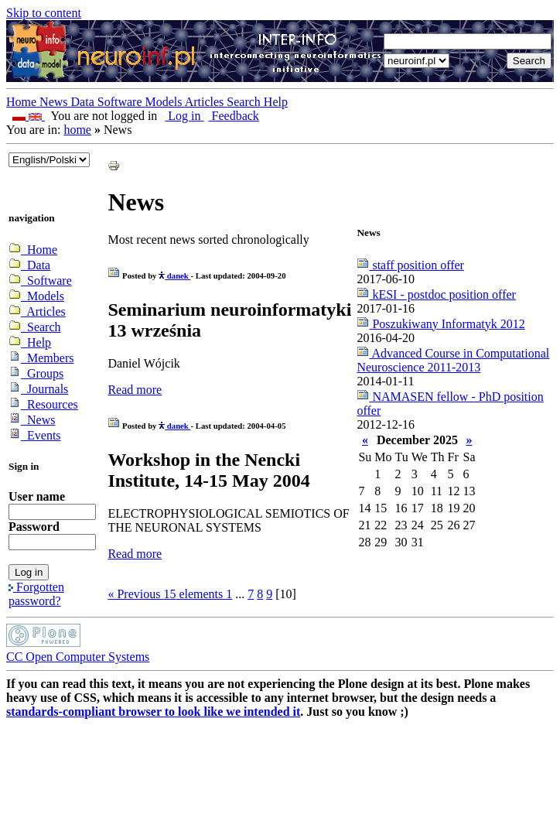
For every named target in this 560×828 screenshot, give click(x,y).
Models (165, 101)
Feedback (231, 115)
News (54, 101)
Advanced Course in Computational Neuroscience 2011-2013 (453, 360)
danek (174, 275)
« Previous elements (167, 593)
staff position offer (410, 265)
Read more (135, 389)
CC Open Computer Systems (77, 656)
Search (245, 101)
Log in (181, 115)
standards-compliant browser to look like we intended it (153, 711)
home (77, 129)
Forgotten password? (36, 593)
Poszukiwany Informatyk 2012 (440, 323)
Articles (206, 101)
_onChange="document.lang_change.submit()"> (49, 159)
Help (276, 101)
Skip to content (43, 12)
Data (84, 101)
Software (121, 101)
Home (22, 101)
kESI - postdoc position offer (436, 294)
